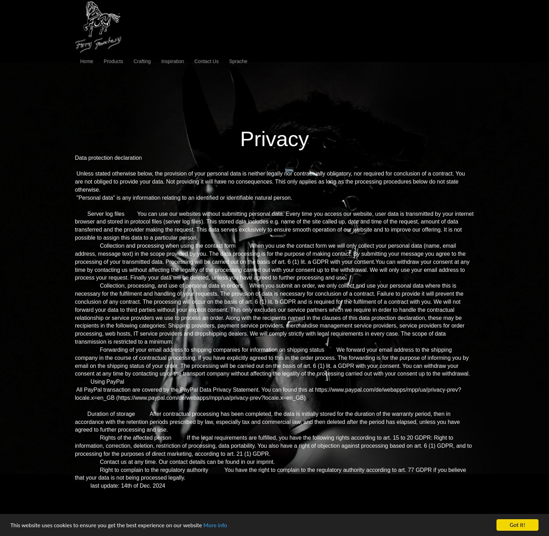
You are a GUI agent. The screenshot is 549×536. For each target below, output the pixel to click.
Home (86, 61)
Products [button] (113, 61)
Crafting (142, 61)
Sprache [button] (238, 61)
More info (215, 525)
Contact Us (206, 61)
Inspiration (172, 61)
